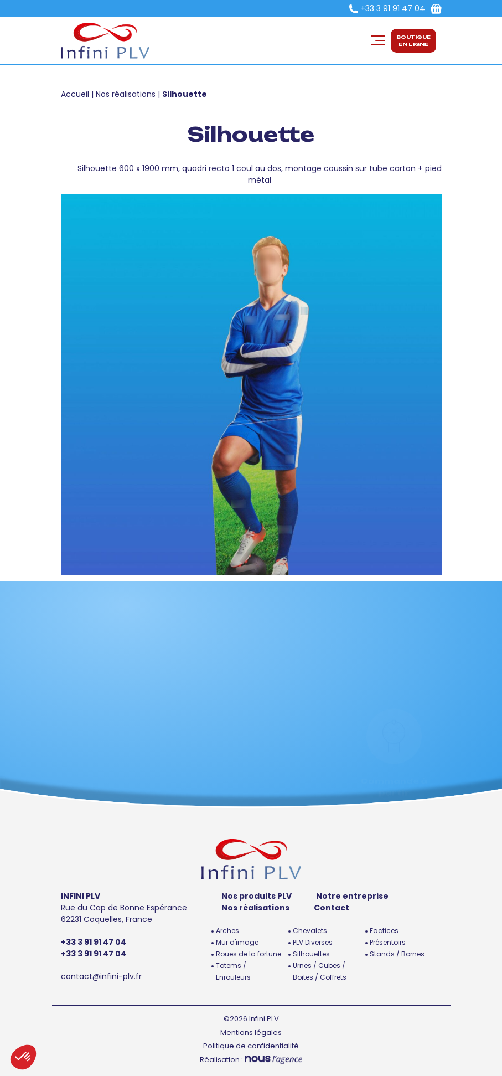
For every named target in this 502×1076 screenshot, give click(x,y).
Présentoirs (388, 942)
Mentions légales (251, 1032)
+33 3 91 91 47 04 (392, 8)
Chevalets (310, 930)
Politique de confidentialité (251, 1046)
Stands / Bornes (397, 954)
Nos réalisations (126, 94)
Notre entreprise (352, 896)
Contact (331, 907)
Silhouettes (311, 954)
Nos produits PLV (256, 896)
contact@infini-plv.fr (101, 976)
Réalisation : (251, 1059)
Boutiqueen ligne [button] (413, 41)
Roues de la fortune (248, 954)
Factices (384, 930)
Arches (227, 930)
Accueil (75, 94)
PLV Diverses (313, 942)
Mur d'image (237, 942)
